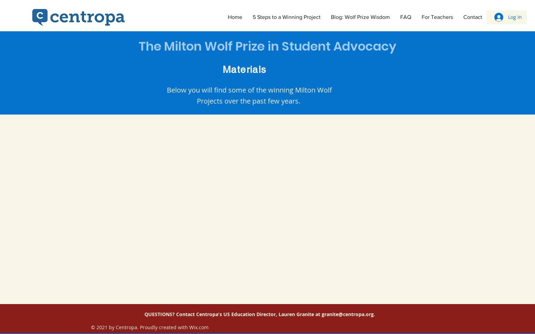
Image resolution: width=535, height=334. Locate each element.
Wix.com (199, 327)
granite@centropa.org (348, 314)
